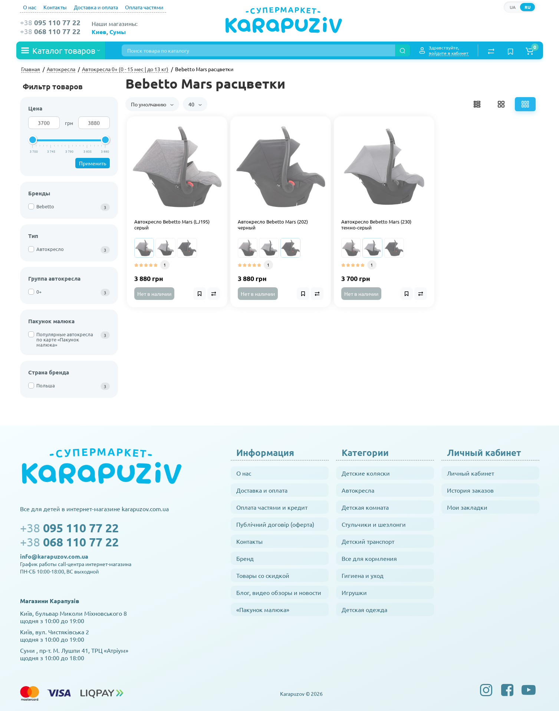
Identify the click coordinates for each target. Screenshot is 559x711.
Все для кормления (369, 558)
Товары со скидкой (262, 575)
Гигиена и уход (363, 575)
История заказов (470, 490)
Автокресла (358, 490)
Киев (99, 32)
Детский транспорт (368, 541)
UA (513, 7)
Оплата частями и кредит (272, 507)
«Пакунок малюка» (262, 609)
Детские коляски (366, 473)
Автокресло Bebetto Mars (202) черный (273, 225)
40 (195, 104)
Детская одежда (364, 609)
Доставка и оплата (96, 7)
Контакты (55, 7)
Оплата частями (144, 7)
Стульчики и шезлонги (374, 524)
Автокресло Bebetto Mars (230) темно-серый (376, 225)
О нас (29, 7)
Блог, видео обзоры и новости (278, 592)
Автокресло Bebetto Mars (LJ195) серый (172, 225)
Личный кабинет (470, 473)
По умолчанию (152, 104)
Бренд (245, 558)
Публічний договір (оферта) (275, 524)
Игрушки (354, 592)
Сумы (117, 32)
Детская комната (365, 507)
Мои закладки (467, 507)
